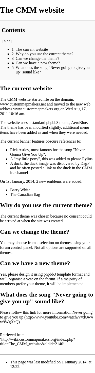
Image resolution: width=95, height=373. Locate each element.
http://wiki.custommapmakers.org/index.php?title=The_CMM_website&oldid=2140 (37, 341)
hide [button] (7, 41)
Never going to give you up (46, 314)
